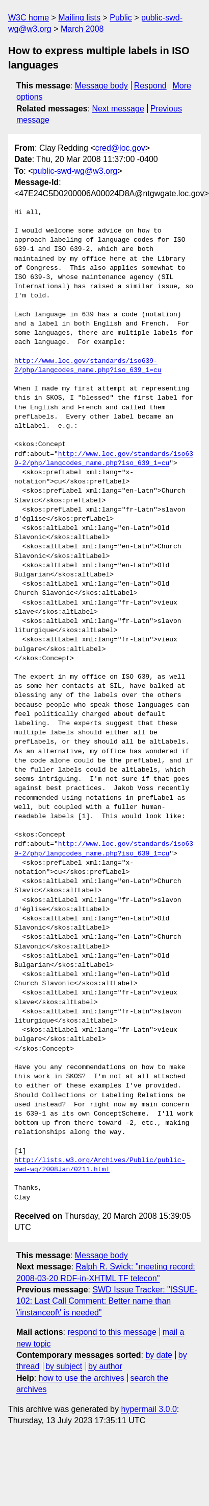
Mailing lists (79, 17)
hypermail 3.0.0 (148, 1409)
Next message (118, 108)
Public (121, 17)
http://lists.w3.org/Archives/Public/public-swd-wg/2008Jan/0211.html (99, 1165)
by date (158, 1355)
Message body (101, 85)
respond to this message (111, 1332)
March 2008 (82, 29)
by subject (63, 1366)
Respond (150, 85)
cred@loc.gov (120, 148)
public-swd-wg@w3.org (75, 171)
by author (105, 1366)
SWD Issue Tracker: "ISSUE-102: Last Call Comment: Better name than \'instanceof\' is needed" (106, 1301)
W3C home (28, 17)
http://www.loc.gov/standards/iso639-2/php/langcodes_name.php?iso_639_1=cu (88, 366)
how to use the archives (81, 1378)
